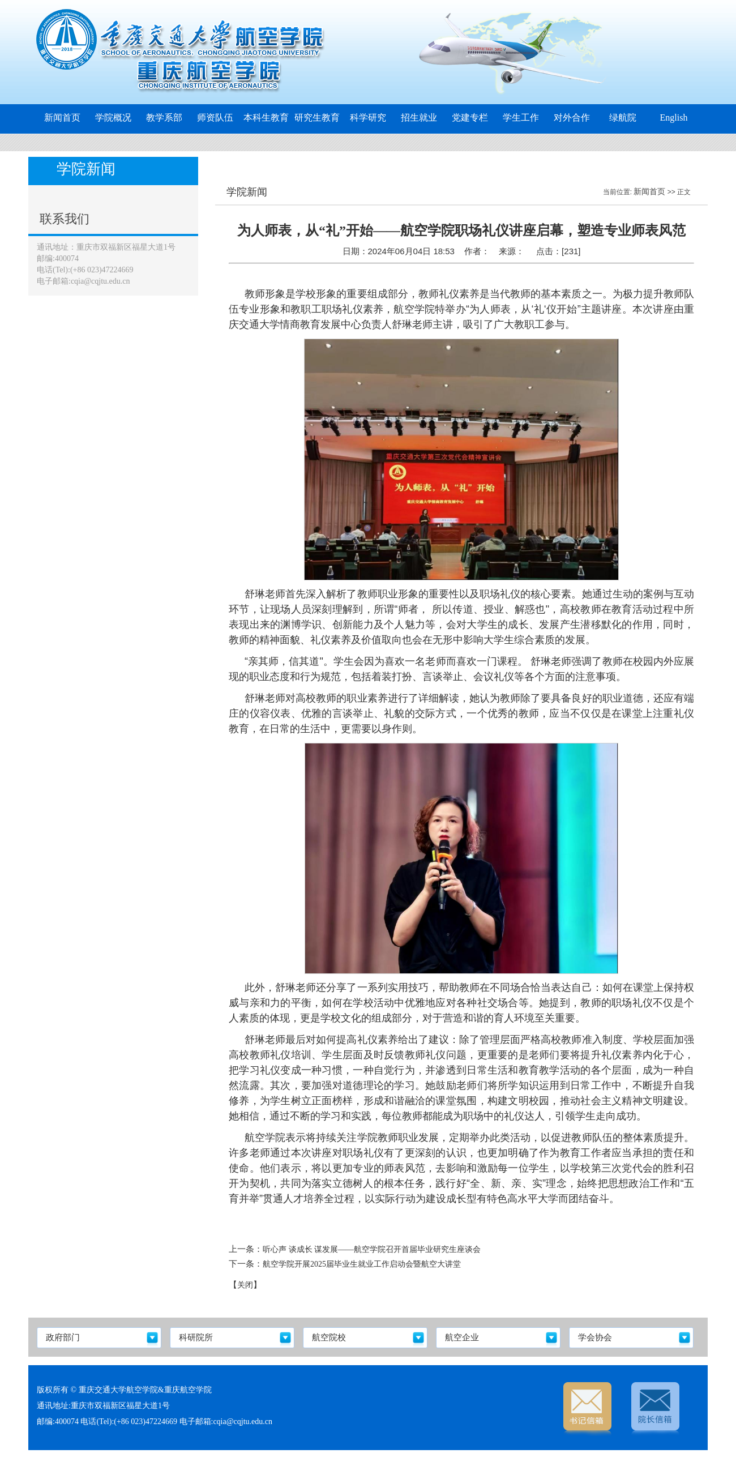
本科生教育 (266, 117)
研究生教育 (317, 117)
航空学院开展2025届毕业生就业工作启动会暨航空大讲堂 (362, 1264)
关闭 (245, 1285)
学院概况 (113, 117)
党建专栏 (470, 117)
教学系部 (164, 117)
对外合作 (572, 117)
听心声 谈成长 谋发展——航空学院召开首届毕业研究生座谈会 (372, 1249)
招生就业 (419, 117)
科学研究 (368, 117)
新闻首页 (62, 117)
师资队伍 (215, 117)
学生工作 (521, 117)
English (674, 117)
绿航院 (622, 117)
